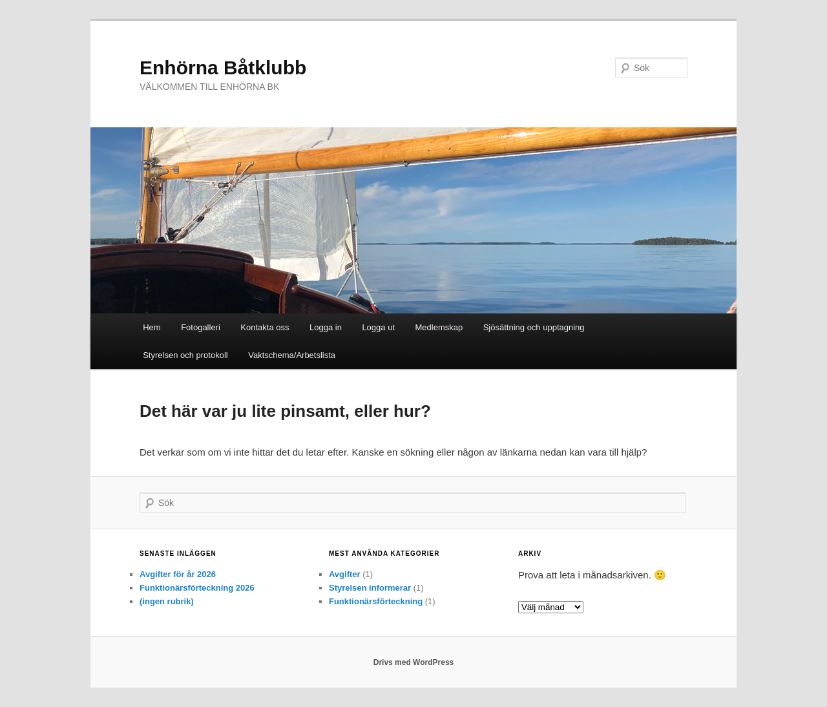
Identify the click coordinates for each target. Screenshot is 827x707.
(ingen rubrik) (167, 601)
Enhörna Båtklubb (223, 67)
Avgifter (345, 574)
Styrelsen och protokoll (185, 355)
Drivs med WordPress (413, 662)
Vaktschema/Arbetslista (291, 355)
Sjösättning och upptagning (534, 327)
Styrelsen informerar (370, 588)
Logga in (325, 327)
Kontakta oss (264, 327)
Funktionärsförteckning (376, 601)
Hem (151, 327)
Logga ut (378, 327)
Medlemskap (439, 327)
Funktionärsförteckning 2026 (197, 588)
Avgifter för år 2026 (178, 574)
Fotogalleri (200, 327)
